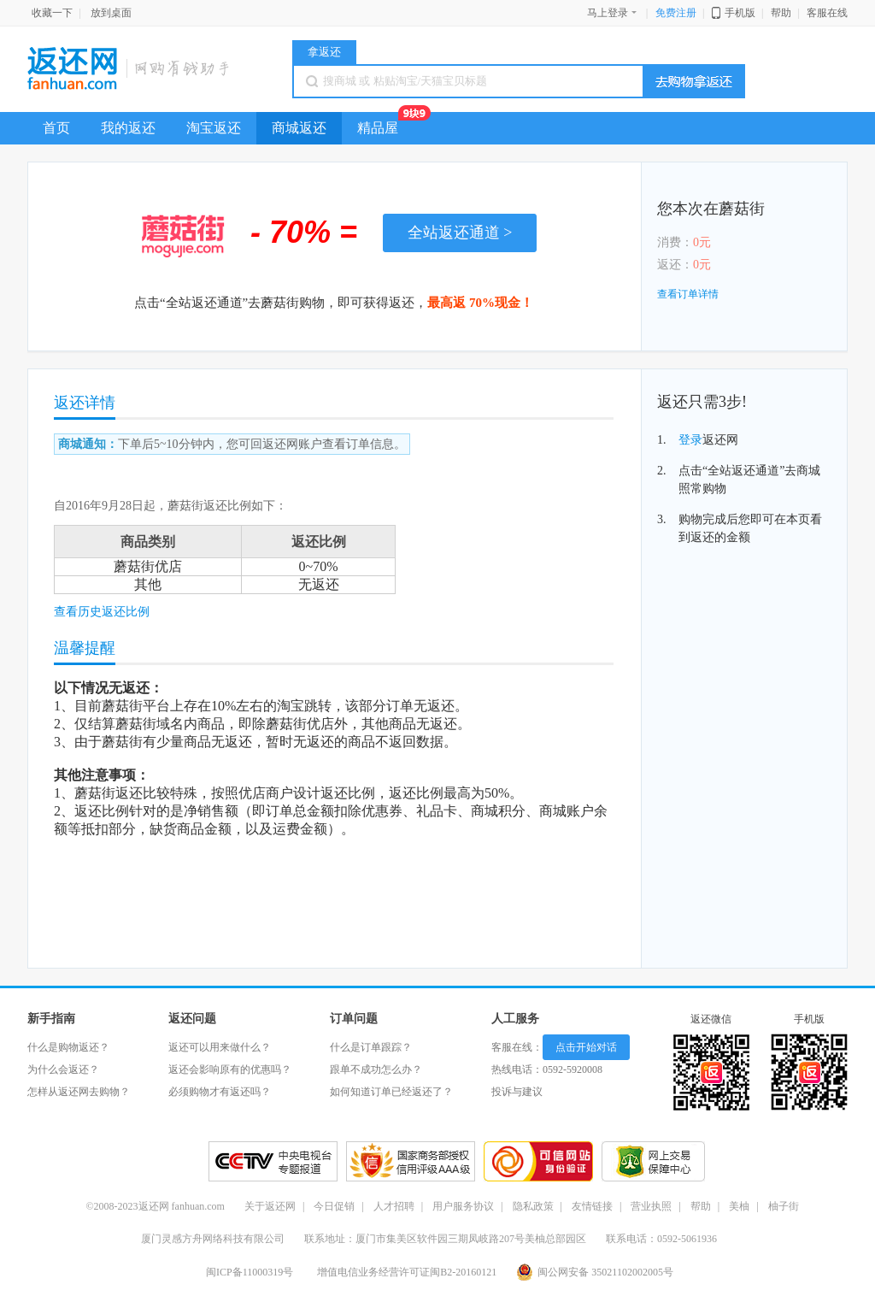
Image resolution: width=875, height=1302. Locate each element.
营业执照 (651, 1206)
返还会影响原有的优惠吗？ (229, 1069)
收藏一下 (52, 13)
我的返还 (128, 128)
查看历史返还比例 (102, 611)
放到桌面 (111, 13)
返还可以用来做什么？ (219, 1047)
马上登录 (612, 12)
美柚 (739, 1206)
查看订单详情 (688, 294)
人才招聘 (393, 1206)
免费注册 (675, 13)
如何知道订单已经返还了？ (391, 1092)
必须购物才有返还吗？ (219, 1092)
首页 (56, 128)
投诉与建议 (517, 1092)
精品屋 (385, 123)
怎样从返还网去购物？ (78, 1092)
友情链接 (592, 1206)
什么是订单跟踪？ (371, 1047)
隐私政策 (533, 1206)
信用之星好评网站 (410, 1161)
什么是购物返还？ (68, 1047)
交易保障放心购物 (653, 1161)
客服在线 (827, 13)
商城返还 (299, 128)
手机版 (740, 13)
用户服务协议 (463, 1206)
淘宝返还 (213, 128)
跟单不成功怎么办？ (376, 1069)
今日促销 (334, 1206)
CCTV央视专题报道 (273, 1161)
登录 (690, 439)
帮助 (781, 13)
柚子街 (783, 1206)
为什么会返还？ (63, 1069)
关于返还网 (270, 1206)
